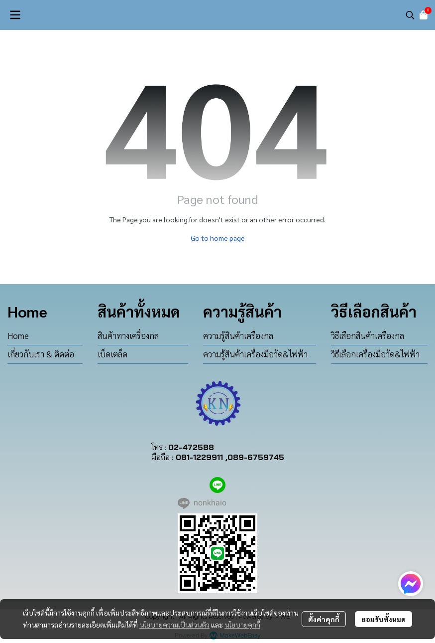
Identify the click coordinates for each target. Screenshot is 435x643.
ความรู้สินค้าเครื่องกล (238, 335)
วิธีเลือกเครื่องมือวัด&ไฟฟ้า (375, 353)
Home (18, 335)
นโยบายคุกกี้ (242, 624)
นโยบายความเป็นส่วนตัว (174, 624)
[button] (410, 15)
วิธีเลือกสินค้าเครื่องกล (367, 335)
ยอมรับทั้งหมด (383, 619)
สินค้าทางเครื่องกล (128, 335)
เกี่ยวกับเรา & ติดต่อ (40, 353)
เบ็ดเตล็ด (112, 353)
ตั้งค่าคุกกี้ (323, 619)
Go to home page (218, 237)
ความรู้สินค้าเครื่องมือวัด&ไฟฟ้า (255, 353)
